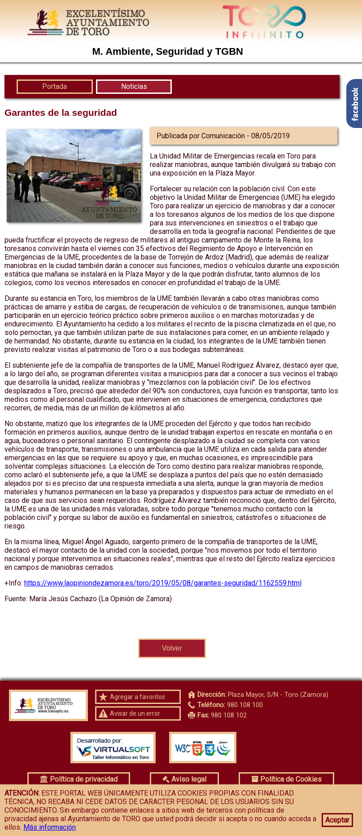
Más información (49, 827)
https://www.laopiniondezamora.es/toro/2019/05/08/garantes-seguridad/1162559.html (162, 583)
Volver (172, 648)
